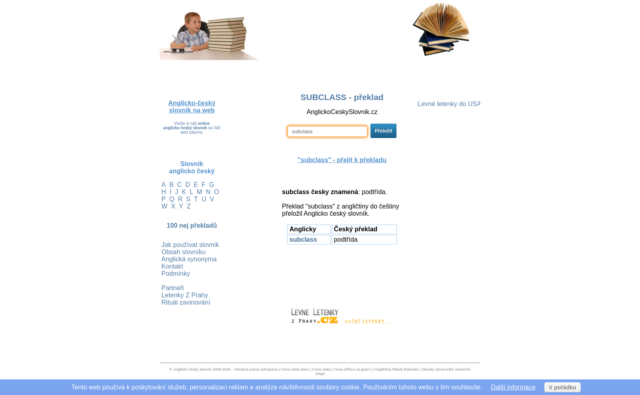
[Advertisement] (342, 273)
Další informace (513, 387)
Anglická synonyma (189, 259)
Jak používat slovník (190, 244)
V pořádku (562, 387)
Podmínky (175, 273)
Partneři (172, 288)
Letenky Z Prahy (184, 295)
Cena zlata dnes (295, 369)
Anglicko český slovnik (192, 369)
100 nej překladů (192, 225)
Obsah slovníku (183, 252)
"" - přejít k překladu (342, 159)
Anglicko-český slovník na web (191, 107)
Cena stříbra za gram (352, 369)
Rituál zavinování (185, 302)
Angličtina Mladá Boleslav (396, 369)
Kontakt (172, 266)
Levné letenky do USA (449, 103)
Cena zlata (321, 369)
